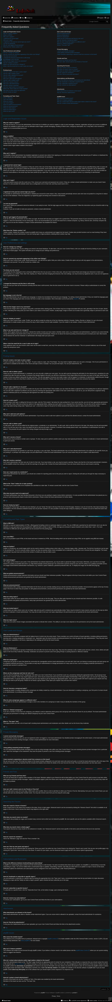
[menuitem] (15, 17)
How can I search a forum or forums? (67, 67)
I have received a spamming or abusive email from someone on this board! (77, 54)
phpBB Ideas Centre (82, 950)
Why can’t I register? (8, 36)
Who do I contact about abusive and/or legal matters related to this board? (77, 101)
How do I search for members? (65, 72)
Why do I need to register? (10, 33)
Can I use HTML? (8, 99)
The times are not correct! (10, 56)
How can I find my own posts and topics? (68, 74)
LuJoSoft (74, 992)
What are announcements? (10, 106)
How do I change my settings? (11, 52)
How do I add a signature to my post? (13, 75)
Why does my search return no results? (67, 69)
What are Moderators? (63, 35)
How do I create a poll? (9, 77)
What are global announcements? (12, 104)
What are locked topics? (9, 109)
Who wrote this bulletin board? (65, 98)
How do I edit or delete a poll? (11, 80)
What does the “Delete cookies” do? (12, 47)
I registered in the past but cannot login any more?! (16, 42)
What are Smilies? (8, 101)
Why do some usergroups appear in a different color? (71, 42)
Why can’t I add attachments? (11, 83)
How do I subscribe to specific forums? (67, 83)
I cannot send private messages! (65, 51)
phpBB (75, 299)
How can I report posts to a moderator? (13, 87)
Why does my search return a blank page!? (68, 71)
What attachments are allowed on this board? (69, 90)
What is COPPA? (7, 35)
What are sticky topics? (9, 108)
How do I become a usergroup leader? (67, 40)
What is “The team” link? (63, 45)
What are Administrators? (64, 33)
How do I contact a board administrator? (67, 103)
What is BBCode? (8, 97)
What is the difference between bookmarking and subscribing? (73, 80)
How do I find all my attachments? (66, 92)
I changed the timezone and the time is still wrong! (16, 57)
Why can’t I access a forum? (10, 82)
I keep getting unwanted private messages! (68, 52)
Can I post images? (8, 102)
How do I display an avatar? (10, 62)
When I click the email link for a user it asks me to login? (18, 66)
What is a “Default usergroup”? (65, 43)
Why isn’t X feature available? (65, 100)
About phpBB (25, 940)
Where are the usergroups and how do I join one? (70, 38)
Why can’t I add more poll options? (12, 78)
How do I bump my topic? (10, 92)
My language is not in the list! (11, 59)
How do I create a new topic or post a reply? (15, 71)
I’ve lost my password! (9, 43)
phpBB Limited (52, 938)
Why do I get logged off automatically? (13, 45)
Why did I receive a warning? (11, 85)
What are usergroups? (63, 36)
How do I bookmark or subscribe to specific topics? (70, 81)
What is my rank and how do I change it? (14, 64)
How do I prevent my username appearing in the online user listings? (21, 54)
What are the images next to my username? (15, 61)
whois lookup (19, 964)
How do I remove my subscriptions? (66, 85)
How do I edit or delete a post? (11, 73)
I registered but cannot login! (10, 38)
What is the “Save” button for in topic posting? (15, 88)
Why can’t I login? (8, 40)
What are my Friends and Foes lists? (67, 60)
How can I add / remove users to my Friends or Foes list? (72, 61)
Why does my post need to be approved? (14, 90)
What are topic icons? (9, 111)
